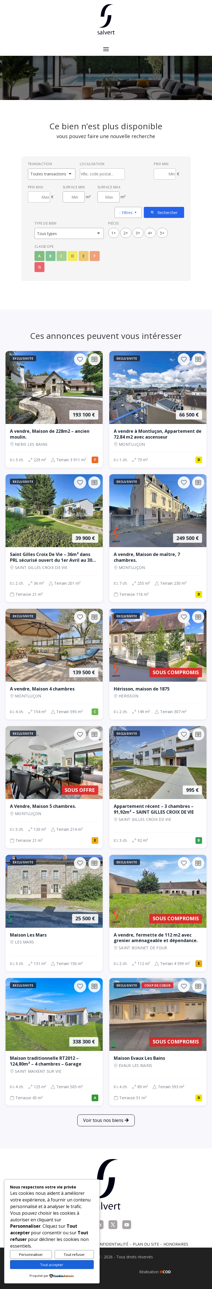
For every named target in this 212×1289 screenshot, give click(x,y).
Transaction (40, 164)
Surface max (109, 187)
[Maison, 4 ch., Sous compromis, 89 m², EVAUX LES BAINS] (157, 1042)
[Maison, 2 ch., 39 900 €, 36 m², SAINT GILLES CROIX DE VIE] (54, 538)
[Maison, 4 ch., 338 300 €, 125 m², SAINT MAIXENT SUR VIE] (54, 1042)
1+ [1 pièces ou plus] (113, 233)
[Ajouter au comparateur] (94, 359)
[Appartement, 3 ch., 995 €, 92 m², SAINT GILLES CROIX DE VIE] (157, 787)
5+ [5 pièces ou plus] (162, 233)
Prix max (35, 187)
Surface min (74, 187)
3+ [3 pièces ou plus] (138, 233)
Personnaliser (31, 1254)
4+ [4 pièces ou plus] (150, 233)
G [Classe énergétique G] (39, 267)
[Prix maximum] (39, 196)
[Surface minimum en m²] (74, 196)
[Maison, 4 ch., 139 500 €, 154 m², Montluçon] (54, 664)
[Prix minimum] (165, 174)
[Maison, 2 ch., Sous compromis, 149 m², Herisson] (157, 664)
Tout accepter (51, 1264)
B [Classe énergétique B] (50, 256)
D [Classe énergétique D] (72, 256)
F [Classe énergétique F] (95, 256)
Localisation (92, 164)
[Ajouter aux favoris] (80, 359)
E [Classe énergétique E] (84, 256)
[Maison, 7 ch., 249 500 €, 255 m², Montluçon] (157, 538)
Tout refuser (74, 1254)
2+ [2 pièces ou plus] (125, 233)
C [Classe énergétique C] (61, 256)
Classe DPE (44, 246)
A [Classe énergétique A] (39, 256)
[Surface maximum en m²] (108, 196)
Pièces (113, 223)
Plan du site (146, 1244)
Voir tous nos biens (103, 1120)
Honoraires (175, 1244)
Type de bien (46, 223)
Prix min (161, 164)
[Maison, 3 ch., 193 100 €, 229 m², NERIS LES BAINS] (54, 409)
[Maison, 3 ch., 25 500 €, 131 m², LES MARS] (54, 913)
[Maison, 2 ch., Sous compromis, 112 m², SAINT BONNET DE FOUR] (157, 913)
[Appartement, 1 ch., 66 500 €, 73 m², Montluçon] (157, 409)
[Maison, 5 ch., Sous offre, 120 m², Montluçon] (54, 787)
